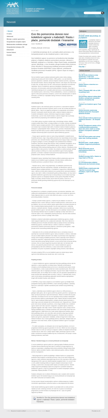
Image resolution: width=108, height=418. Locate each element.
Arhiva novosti (85, 70)
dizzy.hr (48, 411)
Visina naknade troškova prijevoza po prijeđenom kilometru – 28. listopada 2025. (90, 119)
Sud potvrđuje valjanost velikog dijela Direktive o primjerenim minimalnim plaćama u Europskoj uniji (90, 98)
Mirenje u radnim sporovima (15, 39)
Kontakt (9, 55)
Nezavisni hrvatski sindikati (18, 411)
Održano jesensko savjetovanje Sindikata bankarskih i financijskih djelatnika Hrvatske (89, 112)
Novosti (10, 31)
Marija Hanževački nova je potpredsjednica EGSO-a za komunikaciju (87, 150)
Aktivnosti (10, 36)
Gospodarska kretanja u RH (15, 47)
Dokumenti (10, 50)
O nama (9, 34)
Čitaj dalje (82, 66)
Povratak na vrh (96, 411)
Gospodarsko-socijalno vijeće (16, 42)
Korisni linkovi (11, 52)
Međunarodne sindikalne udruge (17, 44)
